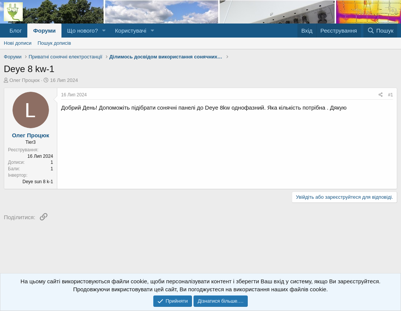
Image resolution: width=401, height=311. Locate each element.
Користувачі (130, 30)
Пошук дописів (54, 43)
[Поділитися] (380, 95)
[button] (104, 31)
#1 (390, 94)
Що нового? (82, 30)
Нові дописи (17, 43)
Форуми (44, 30)
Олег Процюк (24, 80)
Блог (15, 30)
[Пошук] (380, 31)
